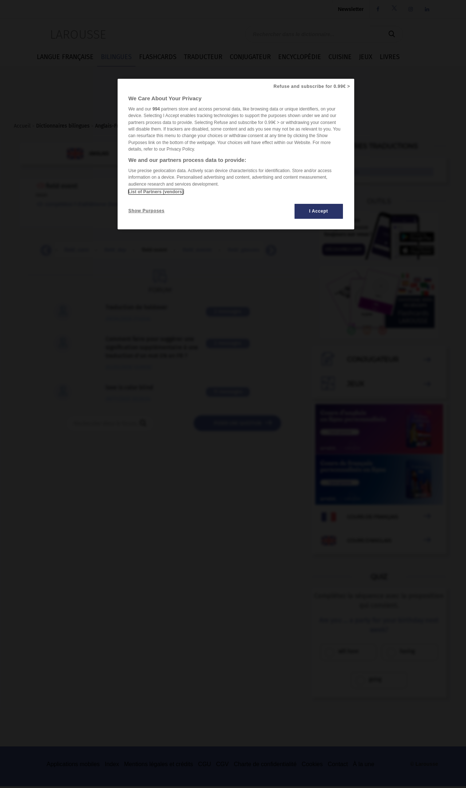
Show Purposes (147, 210)
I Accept (318, 211)
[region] (236, 154)
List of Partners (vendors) (156, 191)
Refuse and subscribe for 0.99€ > (311, 86)
